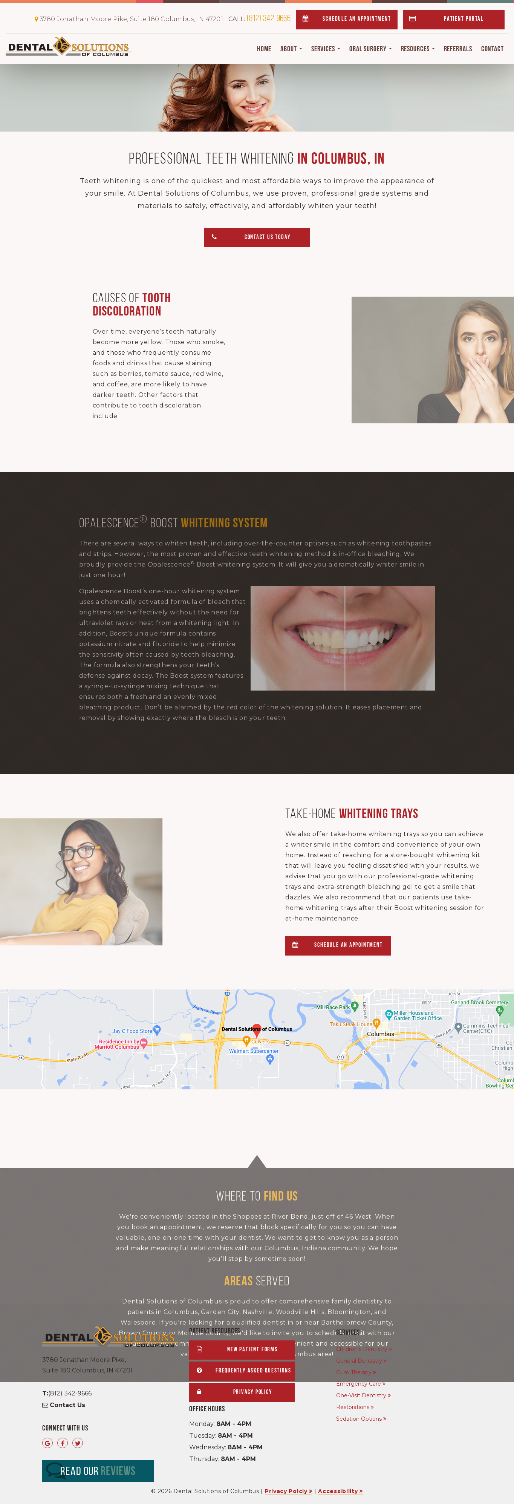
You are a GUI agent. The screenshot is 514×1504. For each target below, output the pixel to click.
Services (325, 49)
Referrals (458, 49)
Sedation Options (359, 1418)
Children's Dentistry (361, 1349)
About (291, 49)
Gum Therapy (354, 1372)
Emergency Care (358, 1383)
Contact (492, 49)
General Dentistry (359, 1360)
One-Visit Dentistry (361, 1395)
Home (264, 49)
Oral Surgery (370, 49)
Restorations (352, 1407)
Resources (418, 49)
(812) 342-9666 (259, 18)
